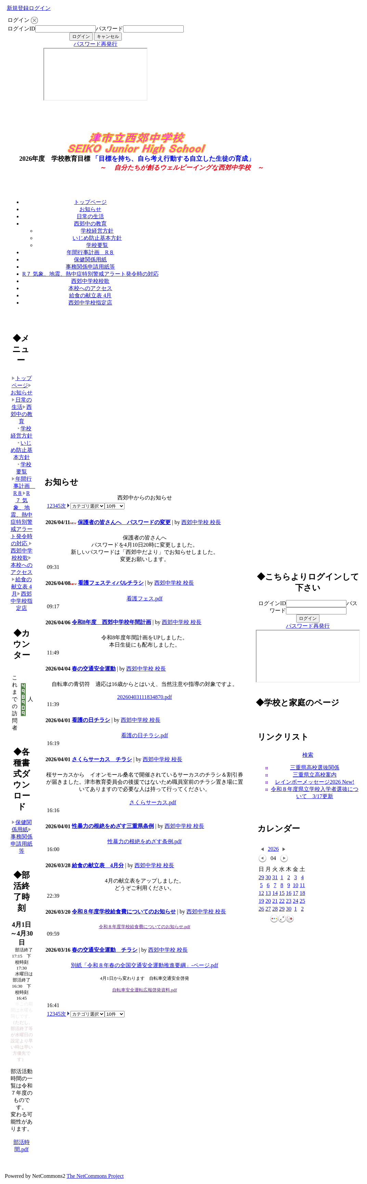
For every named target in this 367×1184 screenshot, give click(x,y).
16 (288, 893)
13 (268, 893)
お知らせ (90, 209)
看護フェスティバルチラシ (111, 583)
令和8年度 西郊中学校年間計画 (111, 622)
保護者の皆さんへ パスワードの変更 (124, 522)
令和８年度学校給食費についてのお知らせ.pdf (145, 926)
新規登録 (18, 8)
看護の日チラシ (91, 720)
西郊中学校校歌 (90, 281)
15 (282, 893)
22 (282, 901)
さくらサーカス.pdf (152, 802)
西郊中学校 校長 (201, 522)
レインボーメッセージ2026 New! (314, 782)
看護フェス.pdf (144, 598)
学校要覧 (97, 245)
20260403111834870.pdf (144, 697)
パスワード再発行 (95, 44)
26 (261, 909)
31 (275, 877)
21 (275, 901)
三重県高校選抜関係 (314, 767)
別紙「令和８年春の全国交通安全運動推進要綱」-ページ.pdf (144, 965)
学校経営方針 (97, 231)
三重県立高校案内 (315, 775)
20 (268, 901)
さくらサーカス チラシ (102, 759)
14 (275, 893)
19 (261, 901)
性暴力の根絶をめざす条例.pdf (144, 841)
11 (302, 885)
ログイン (40, 8)
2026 (273, 849)
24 (295, 901)
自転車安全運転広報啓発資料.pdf (144, 989)
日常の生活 (90, 216)
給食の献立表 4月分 (98, 865)
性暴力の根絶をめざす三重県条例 (113, 826)
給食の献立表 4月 (90, 295)
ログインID (21, 28)
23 (288, 901)
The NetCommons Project (95, 1176)
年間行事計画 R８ (90, 252)
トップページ (90, 202)
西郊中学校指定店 (90, 302)
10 (295, 885)
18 (302, 893)
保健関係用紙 (90, 259)
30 (268, 877)
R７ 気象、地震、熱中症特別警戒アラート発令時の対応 (90, 274)
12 (261, 893)
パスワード (109, 28)
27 (268, 909)
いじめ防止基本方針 (97, 238)
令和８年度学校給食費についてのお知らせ (124, 911)
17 (295, 893)
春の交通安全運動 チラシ (104, 950)
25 (302, 901)
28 (275, 909)
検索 (307, 755)
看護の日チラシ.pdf (144, 735)
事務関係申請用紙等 (90, 267)
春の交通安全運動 (94, 669)
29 (261, 877)
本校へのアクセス (90, 288)
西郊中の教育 (90, 223)
